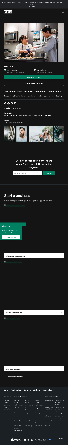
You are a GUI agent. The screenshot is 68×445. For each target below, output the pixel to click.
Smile (45, 115)
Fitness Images (29, 426)
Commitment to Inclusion (32, 390)
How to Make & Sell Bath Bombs (59, 402)
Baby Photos (38, 426)
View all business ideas (15, 376)
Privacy (44, 390)
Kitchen (40, 115)
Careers (6, 390)
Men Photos (17, 421)
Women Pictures (37, 417)
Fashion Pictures (27, 401)
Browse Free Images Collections (7, 407)
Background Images (28, 414)
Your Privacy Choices (43, 440)
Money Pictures (27, 409)
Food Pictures (39, 405)
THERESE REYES (16, 108)
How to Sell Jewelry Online (49, 420)
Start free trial (11, 237)
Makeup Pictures (37, 401)
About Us (51, 390)
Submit (49, 173)
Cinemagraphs (39, 413)
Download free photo (34, 77)
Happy (25, 115)
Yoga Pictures (18, 426)
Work (35, 115)
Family (20, 115)
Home (15, 115)
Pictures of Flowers (38, 422)
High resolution (12, 70)
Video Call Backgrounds (18, 430)
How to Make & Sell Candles (59, 420)
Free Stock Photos (7, 401)
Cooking (30, 115)
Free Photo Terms (16, 390)
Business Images (16, 401)
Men (11, 115)
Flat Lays (16, 413)
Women (6, 115)
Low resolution (41, 70)
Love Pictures (28, 421)
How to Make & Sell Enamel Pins (59, 409)
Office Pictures (18, 408)
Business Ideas (49, 400)
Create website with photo (34, 83)
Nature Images (29, 405)
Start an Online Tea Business (49, 408)
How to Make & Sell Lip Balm (49, 415)
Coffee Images (18, 405)
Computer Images (37, 409)
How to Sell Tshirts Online (49, 425)
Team (49, 115)
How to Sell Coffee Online (59, 415)
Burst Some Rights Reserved (13, 122)
